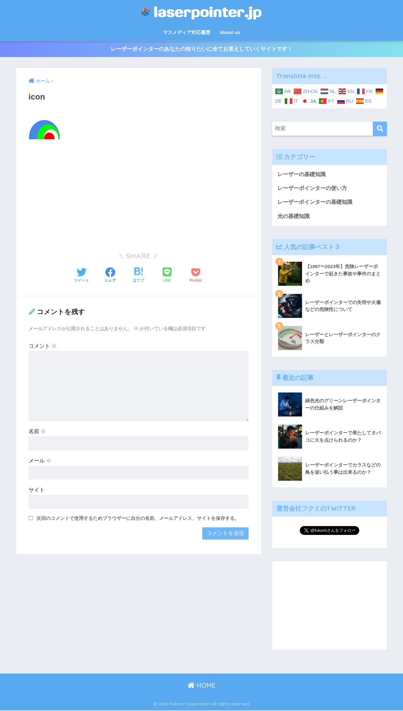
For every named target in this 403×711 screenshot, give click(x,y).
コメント (43, 346)
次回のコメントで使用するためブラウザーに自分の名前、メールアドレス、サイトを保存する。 (137, 518)
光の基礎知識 (293, 217)
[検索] (380, 129)
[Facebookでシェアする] (110, 275)
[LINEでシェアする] (167, 275)
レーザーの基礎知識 (301, 174)
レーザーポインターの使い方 (312, 189)
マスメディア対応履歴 (186, 32)
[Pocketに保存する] (195, 275)
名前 (37, 431)
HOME (201, 686)
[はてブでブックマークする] (138, 275)
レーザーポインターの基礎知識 (314, 202)
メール (40, 461)
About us (230, 32)
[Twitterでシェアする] (81, 275)
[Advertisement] (139, 191)
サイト (37, 490)
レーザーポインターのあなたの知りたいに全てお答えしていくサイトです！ (202, 49)
